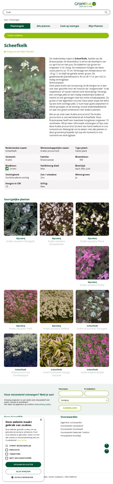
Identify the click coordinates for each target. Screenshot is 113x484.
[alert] (23, 449)
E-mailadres (89, 392)
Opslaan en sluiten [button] (23, 464)
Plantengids (17, 25)
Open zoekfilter (15, 35)
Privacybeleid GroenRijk (71, 438)
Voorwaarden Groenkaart (72, 432)
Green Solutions (56, 480)
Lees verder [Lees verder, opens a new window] (22, 440)
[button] (23, 477)
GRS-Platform (71, 480)
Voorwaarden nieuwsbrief (72, 429)
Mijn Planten (96, 25)
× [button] (41, 420)
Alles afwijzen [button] (23, 471)
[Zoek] (56, 12)
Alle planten (43, 25)
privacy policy (45, 407)
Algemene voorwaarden (71, 425)
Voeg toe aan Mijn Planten (20, 51)
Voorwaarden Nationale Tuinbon (75, 435)
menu (5, 5)
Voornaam (63, 392)
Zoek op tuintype (69, 25)
